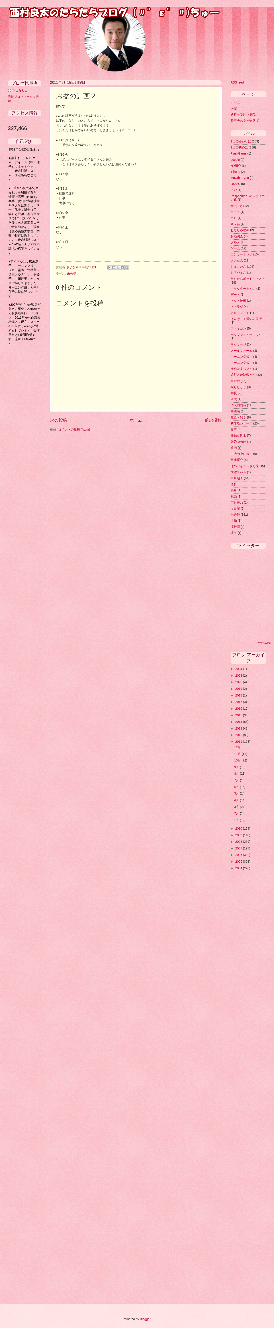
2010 (239, 828)
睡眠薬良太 (238, 435)
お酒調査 (237, 236)
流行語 (235, 527)
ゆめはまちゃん (241, 368)
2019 (239, 688)
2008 (239, 841)
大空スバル (238, 472)
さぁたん (237, 260)
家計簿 (235, 381)
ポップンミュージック (246, 335)
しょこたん (238, 266)
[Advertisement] (25, 420)
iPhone (235, 172)
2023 (239, 675)
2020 (239, 682)
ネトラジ (237, 306)
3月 (237, 807)
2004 (239, 868)
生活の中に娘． (241, 454)
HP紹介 (236, 165)
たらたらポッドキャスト (248, 278)
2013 (239, 728)
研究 (234, 399)
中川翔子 (237, 478)
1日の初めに (239, 147)
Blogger (145, 1319)
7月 (237, 780)
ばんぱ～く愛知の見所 (246, 319)
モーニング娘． (241, 356)
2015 (239, 715)
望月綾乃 (237, 502)
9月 (237, 767)
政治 (234, 448)
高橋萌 (235, 411)
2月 (237, 813)
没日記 (235, 508)
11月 (238, 754)
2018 (239, 695)
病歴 (234, 108)
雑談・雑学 (238, 417)
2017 (239, 702)
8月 (237, 773)
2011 (239, 741)
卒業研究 (237, 460)
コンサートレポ (241, 254)
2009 (239, 835)
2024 (239, 669)
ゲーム (235, 248)
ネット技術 (238, 300)
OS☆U (235, 184)
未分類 (71, 273)
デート (235, 294)
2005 (239, 861)
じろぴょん (238, 272)
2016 (239, 708)
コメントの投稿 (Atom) (74, 429)
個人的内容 (238, 405)
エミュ (235, 212)
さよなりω (19, 90)
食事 (234, 429)
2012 (239, 735)
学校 (234, 393)
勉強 (234, 496)
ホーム (136, 420)
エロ (234, 218)
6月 (237, 787)
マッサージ (238, 344)
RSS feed (237, 82)
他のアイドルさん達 (245, 466)
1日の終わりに (241, 141)
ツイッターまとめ (243, 288)
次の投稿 (58, 420)
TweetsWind (263, 643)
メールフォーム (241, 350)
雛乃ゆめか (238, 441)
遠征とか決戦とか (243, 374)
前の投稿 (213, 420)
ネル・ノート (240, 313)
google (235, 159)
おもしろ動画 (240, 230)
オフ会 (235, 224)
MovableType (240, 178)
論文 (234, 533)
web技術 (236, 206)
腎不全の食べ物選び (245, 120)
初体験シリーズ (241, 423)
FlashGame (238, 153)
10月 (238, 760)
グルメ (235, 242)
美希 (234, 490)
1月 (237, 820)
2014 (239, 722)
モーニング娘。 (241, 362)
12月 (238, 747)
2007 (239, 848)
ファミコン (238, 328)
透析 (234, 484)
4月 (237, 800)
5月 (237, 793)
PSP (234, 190)
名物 (234, 520)
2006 (239, 855)
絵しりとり (238, 387)
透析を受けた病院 (243, 114)
